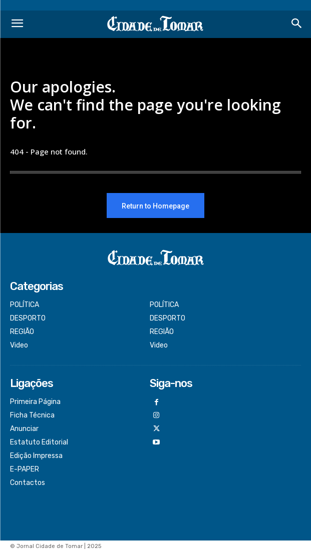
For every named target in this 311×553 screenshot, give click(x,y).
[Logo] (155, 24)
